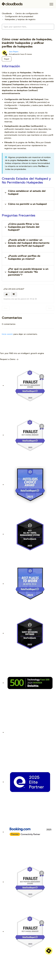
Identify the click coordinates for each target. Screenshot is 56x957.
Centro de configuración (26, 13)
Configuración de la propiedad (19, 16)
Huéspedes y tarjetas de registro (20, 19)
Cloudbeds (7, 13)
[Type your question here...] (28, 27)
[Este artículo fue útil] (7, 294)
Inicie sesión (7, 334)
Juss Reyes (13, 51)
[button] (51, 4)
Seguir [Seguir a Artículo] (6, 59)
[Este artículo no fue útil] (14, 294)
